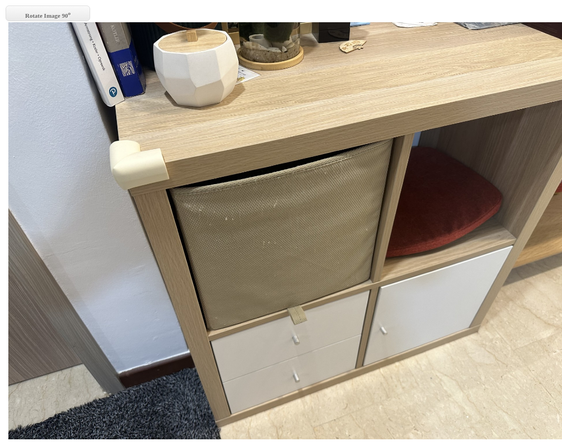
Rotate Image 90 (48, 15)
